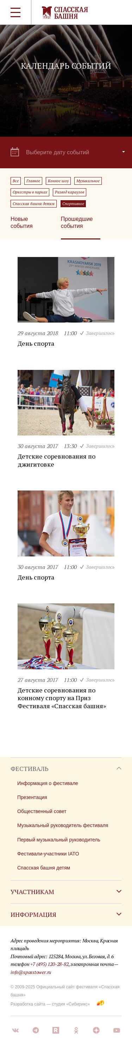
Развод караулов (69, 192)
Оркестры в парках (30, 192)
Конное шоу (58, 180)
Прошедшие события (77, 222)
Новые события (22, 222)
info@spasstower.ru (31, 972)
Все (16, 180)
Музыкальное (88, 180)
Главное (33, 180)
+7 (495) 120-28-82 (49, 964)
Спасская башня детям (34, 203)
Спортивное (73, 203)
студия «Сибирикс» (71, 1004)
